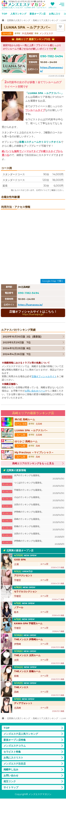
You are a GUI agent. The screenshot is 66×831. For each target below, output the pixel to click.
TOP (4, 13)
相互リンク (10, 813)
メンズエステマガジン (23, 3)
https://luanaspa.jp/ (30, 337)
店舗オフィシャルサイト (44, 408)
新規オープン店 (38, 13)
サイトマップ (11, 819)
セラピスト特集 (12, 784)
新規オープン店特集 (15, 772)
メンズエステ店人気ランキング (21, 766)
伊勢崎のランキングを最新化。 (39, 546)
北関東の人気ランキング (18, 20)
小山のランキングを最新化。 (39, 531)
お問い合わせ (11, 807)
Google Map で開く (53, 313)
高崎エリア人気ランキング (45, 20)
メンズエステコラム (15, 778)
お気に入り (52, 7)
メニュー (61, 4)
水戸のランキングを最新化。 (39, 509)
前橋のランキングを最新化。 (39, 560)
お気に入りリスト (13, 790)
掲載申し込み (11, 802)
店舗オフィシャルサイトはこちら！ (33, 345)
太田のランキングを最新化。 (39, 538)
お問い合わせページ (35, 423)
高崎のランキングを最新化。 (39, 553)
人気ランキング (18, 13)
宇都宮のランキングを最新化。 (39, 524)
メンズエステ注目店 (15, 795)
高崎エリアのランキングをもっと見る (33, 495)
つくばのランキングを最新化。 (39, 517)
